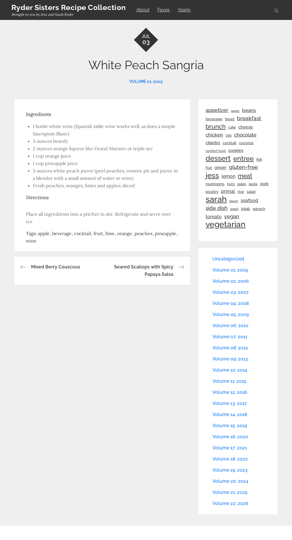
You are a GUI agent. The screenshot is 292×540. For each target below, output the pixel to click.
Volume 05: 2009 (230, 314)
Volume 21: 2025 (230, 492)
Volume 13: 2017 (229, 403)
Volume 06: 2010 (230, 325)
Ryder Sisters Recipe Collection (68, 7)
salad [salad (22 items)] (251, 192)
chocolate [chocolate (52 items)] (245, 135)
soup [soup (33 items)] (245, 208)
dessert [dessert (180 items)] (218, 158)
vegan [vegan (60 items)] (231, 216)
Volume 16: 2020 (230, 436)
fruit (98, 233)
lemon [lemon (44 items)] (228, 176)
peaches (143, 233)
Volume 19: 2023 (230, 470)
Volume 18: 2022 (230, 459)
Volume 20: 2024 (230, 481)
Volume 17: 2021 (229, 448)
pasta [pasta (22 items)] (253, 184)
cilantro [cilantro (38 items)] (213, 142)
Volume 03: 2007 (230, 292)
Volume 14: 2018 (229, 414)
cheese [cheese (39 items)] (245, 127)
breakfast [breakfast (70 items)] (249, 118)
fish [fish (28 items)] (259, 159)
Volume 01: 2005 (146, 81)
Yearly (184, 10)
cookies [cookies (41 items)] (235, 150)
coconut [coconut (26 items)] (246, 143)
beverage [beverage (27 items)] (214, 119)
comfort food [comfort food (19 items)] (216, 150)
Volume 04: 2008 (230, 303)
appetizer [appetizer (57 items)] (217, 110)
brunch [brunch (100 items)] (216, 126)
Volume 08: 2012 (230, 348)
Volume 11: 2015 (229, 381)
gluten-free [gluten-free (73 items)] (243, 167)
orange (124, 233)
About (142, 10)
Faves (163, 10)
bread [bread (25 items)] (229, 119)
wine (31, 241)
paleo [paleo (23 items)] (241, 184)
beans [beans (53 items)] (249, 110)
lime (110, 233)
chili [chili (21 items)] (229, 135)
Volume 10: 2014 (229, 370)
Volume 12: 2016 (229, 392)
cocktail (82, 233)
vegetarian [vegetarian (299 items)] (226, 224)
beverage (62, 233)
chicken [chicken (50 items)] (214, 135)
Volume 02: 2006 (230, 281)
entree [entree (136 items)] (243, 158)
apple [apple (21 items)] (235, 111)
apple (44, 233)
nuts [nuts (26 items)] (231, 184)
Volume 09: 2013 (230, 359)
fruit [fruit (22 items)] (209, 168)
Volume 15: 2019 (229, 425)
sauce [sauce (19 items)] (233, 201)
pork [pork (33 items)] (264, 184)
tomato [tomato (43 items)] (214, 216)
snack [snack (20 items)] (234, 209)
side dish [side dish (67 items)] (217, 208)
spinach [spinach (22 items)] (259, 209)
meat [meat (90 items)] (245, 175)
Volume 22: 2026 (230, 503)
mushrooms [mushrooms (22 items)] (215, 184)
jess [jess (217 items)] (212, 175)
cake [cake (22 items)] (232, 127)
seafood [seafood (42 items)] (249, 200)
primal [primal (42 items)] (228, 191)
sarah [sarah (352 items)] (216, 199)
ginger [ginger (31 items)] (220, 167)
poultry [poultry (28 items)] (212, 191)
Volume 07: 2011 (229, 336)
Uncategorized (228, 259)
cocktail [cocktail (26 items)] (229, 143)
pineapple (165, 233)
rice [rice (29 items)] (241, 191)
